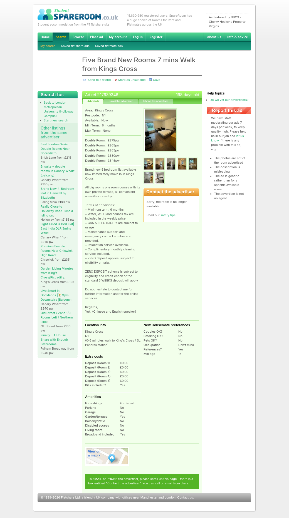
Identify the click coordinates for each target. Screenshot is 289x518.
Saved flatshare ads (75, 46)
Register (156, 37)
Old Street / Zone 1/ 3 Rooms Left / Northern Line (57, 317)
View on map (107, 456)
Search (61, 37)
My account (118, 37)
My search (48, 46)
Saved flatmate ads (109, 46)
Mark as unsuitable (131, 80)
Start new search (56, 120)
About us (214, 37)
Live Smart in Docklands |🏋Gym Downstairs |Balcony (56, 295)
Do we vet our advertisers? (229, 100)
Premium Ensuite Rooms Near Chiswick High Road (57, 250)
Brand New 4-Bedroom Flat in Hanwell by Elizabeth (57, 193)
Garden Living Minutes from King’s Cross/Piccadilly (57, 273)
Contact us (185, 497)
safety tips (168, 215)
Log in (138, 37)
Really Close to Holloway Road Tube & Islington (57, 211)
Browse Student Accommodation (78, 37)
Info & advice (237, 37)
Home (45, 37)
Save (156, 80)
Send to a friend (99, 80)
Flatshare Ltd (70, 497)
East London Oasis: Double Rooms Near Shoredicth (55, 148)
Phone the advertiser (155, 101)
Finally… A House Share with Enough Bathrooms (54, 339)
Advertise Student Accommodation (96, 37)
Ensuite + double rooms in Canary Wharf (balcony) (58, 171)
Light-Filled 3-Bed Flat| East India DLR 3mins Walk (57, 228)
